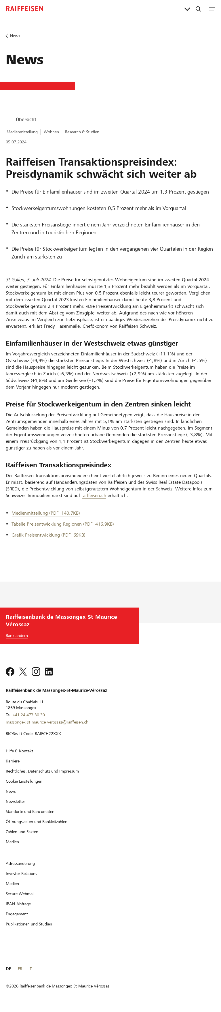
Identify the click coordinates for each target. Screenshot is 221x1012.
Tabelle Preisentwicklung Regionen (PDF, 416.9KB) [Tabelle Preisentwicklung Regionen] (63, 524)
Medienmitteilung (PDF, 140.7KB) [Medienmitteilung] (46, 513)
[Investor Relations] (21, 873)
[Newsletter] (15, 801)
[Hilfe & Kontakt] (19, 751)
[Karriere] (13, 761)
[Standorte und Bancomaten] (30, 811)
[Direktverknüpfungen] (187, 8)
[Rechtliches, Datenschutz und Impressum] (42, 771)
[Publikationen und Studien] (29, 924)
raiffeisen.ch (93, 495)
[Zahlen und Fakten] (22, 831)
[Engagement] (17, 914)
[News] (11, 791)
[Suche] (198, 8)
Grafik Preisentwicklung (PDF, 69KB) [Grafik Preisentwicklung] (48, 535)
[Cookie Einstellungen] (24, 781)
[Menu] (212, 8)
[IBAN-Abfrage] (18, 904)
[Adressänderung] (20, 863)
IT (30, 968)
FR (20, 968)
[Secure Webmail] (20, 893)
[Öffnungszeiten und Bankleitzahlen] (36, 821)
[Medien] (12, 841)
